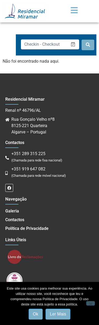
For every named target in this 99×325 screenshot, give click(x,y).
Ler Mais (58, 314)
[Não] (90, 303)
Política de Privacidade (27, 228)
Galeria (12, 210)
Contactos (14, 219)
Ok (35, 314)
